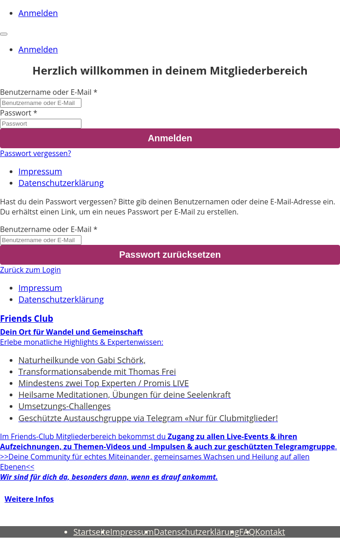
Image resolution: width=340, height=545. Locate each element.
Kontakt (270, 531)
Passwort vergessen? (35, 153)
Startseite (91, 531)
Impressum (40, 171)
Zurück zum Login (30, 270)
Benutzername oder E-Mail (46, 92)
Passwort (15, 113)
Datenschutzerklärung (61, 182)
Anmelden (38, 12)
